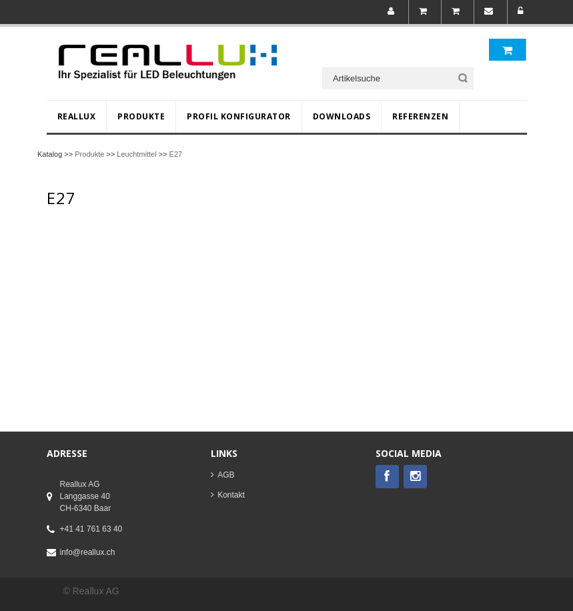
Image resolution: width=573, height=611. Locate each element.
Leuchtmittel (136, 154)
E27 (176, 154)
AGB (225, 475)
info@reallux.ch (87, 552)
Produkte (89, 154)
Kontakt (231, 495)
